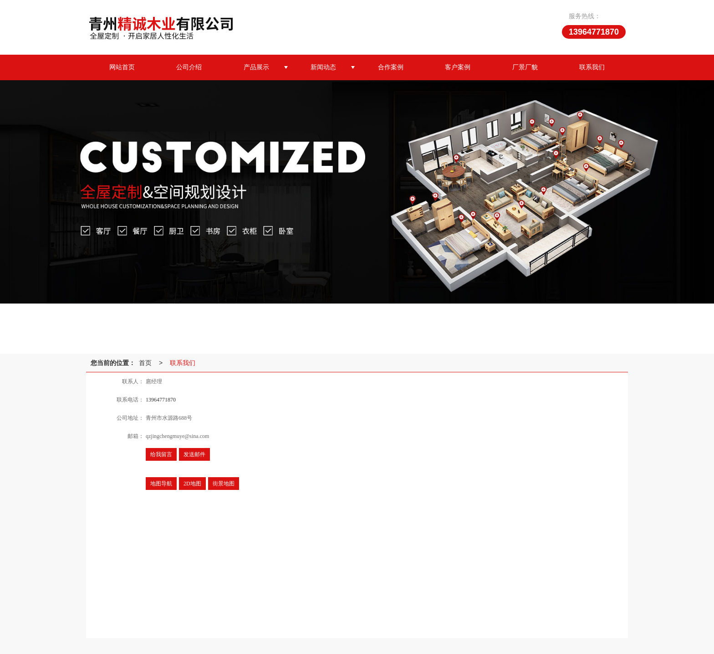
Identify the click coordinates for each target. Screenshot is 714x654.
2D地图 (192, 483)
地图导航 (161, 483)
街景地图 (224, 483)
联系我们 (592, 67)
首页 (145, 362)
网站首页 (122, 67)
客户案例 (457, 67)
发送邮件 (194, 454)
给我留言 (161, 454)
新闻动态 (323, 67)
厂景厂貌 (525, 67)
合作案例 (390, 67)
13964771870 (161, 400)
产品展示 (256, 67)
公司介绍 (189, 67)
